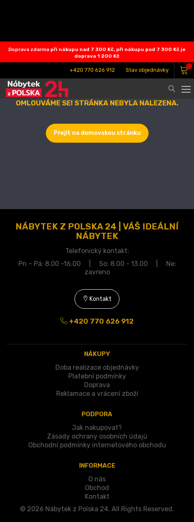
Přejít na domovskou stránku (97, 133)
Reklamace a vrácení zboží (97, 394)
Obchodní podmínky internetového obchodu (97, 445)
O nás (97, 479)
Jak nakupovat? (97, 428)
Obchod (97, 488)
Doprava (97, 385)
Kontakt (97, 298)
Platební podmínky (97, 376)
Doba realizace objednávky (97, 367)
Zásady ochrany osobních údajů (97, 436)
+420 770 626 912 (92, 70)
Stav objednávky (147, 70)
